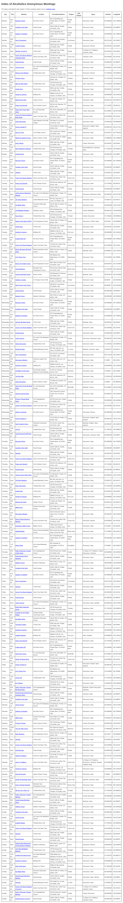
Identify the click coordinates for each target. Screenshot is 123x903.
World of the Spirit (20, 100)
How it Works (19, 143)
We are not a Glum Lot (22, 790)
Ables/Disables (20, 531)
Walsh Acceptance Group (23, 138)
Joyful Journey (19, 67)
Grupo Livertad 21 (20, 127)
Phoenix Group (20, 78)
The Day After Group (21, 728)
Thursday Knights (20, 624)
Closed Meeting (20, 269)
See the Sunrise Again (22, 393)
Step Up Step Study (21, 84)
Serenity (17, 172)
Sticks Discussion (20, 344)
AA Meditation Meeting (22, 210)
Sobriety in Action (20, 280)
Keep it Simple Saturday (22, 785)
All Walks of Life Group (22, 371)
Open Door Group (20, 654)
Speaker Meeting (20, 635)
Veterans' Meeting (20, 756)
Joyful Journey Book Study (23, 475)
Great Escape (19, 62)
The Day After (19, 376)
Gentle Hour (19, 89)
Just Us (17, 429)
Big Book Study (20, 349)
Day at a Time (19, 132)
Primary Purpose (20, 723)
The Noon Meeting (21, 199)
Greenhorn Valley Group (22, 526)
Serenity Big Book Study (22, 322)
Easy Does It (19, 216)
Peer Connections (20, 40)
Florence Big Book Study (22, 274)
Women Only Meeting (22, 73)
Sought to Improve (21, 94)
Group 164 (18, 678)
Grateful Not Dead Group (23, 855)
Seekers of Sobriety (21, 34)
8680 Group (19, 507)
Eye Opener (19, 683)
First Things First (20, 257)
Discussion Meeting (21, 360)
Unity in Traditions (20, 762)
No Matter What (20, 205)
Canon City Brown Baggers (23, 178)
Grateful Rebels (20, 823)
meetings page (50, 9)
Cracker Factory (20, 46)
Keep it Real (19, 545)
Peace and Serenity (21, 105)
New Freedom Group (21, 424)
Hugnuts (18, 882)
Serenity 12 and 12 (21, 51)
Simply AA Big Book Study (23, 779)
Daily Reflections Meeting (23, 148)
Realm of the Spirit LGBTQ (23, 221)
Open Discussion (20, 121)
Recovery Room (20, 21)
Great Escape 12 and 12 (22, 898)
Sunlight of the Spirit (21, 27)
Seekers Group (20, 296)
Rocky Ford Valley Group (23, 263)
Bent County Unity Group (23, 285)
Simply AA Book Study (22, 659)
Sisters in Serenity (20, 412)
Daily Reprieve (19, 734)
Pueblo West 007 (20, 238)
